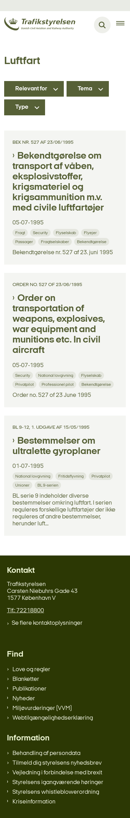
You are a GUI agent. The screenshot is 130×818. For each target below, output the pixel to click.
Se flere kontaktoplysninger (47, 623)
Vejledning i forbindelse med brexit (57, 773)
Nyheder (23, 699)
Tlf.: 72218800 (25, 611)
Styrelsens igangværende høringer (57, 782)
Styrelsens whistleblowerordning (55, 792)
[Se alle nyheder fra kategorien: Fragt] (20, 232)
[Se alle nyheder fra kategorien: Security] (41, 232)
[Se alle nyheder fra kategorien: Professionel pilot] (58, 384)
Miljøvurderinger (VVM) (42, 708)
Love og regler (31, 670)
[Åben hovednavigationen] (123, 25)
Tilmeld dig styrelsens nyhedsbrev (57, 763)
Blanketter (25, 679)
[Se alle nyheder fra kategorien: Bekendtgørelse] (92, 241)
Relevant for (31, 89)
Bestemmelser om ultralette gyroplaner (56, 446)
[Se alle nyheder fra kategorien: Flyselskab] (66, 232)
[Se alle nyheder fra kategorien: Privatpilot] (25, 384)
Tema (85, 89)
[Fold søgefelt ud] (102, 25)
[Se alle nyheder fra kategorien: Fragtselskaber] (55, 241)
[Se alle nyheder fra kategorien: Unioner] (23, 485)
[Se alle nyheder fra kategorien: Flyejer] (91, 232)
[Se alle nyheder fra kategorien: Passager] (24, 241)
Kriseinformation (33, 802)
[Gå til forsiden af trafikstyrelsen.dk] (37, 25)
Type (21, 107)
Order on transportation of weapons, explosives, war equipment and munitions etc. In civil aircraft (58, 324)
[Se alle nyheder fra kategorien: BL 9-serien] (48, 485)
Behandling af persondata (46, 753)
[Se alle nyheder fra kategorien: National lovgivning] (56, 375)
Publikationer (29, 689)
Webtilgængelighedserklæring (52, 718)
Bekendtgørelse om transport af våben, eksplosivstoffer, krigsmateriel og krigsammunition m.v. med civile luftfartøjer (58, 182)
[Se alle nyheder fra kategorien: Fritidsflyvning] (71, 476)
